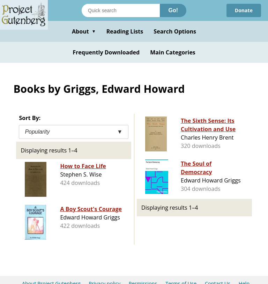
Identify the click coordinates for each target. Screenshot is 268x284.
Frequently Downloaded (106, 52)
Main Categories (172, 52)
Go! (173, 10)
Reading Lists (124, 31)
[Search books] (121, 10)
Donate (244, 10)
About (84, 31)
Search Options (175, 31)
